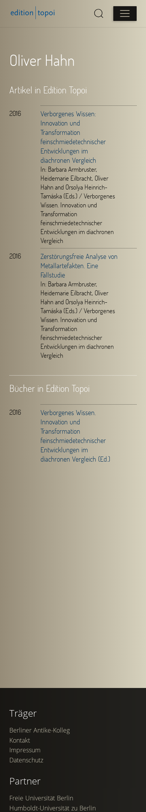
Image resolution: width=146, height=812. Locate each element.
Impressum (24, 750)
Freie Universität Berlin (41, 798)
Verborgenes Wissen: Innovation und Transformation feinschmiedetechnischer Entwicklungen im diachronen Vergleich (73, 137)
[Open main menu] (125, 13)
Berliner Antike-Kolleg (39, 730)
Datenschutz (26, 760)
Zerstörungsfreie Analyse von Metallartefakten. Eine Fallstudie (79, 265)
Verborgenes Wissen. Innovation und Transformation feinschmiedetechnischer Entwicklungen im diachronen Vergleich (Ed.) (75, 436)
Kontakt (19, 740)
